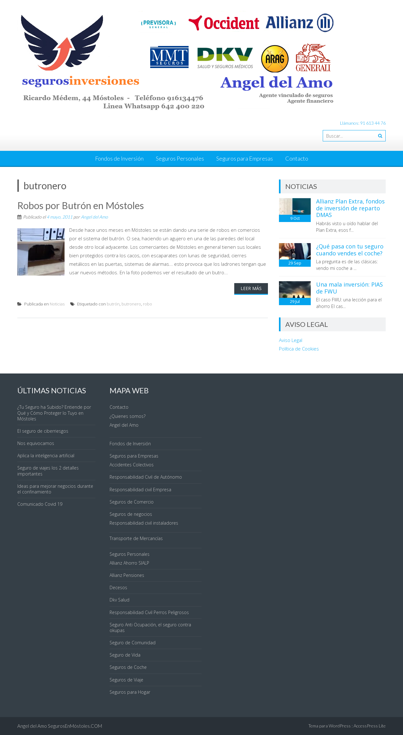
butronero (131, 304)
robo (147, 304)
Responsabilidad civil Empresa (140, 490)
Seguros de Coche (128, 667)
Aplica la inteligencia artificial (45, 456)
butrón (113, 304)
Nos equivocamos (35, 443)
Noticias (57, 304)
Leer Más (251, 288)
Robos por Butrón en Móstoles (80, 205)
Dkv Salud (119, 600)
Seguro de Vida (125, 655)
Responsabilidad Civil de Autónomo (146, 477)
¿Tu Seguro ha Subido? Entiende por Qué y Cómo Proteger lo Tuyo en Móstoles (54, 412)
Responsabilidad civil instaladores (144, 523)
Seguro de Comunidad (133, 643)
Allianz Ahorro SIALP (129, 563)
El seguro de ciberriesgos (42, 431)
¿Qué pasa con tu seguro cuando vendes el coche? (349, 249)
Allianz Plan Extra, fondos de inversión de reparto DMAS (350, 208)
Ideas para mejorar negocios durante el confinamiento (55, 489)
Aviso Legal (290, 340)
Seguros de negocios (131, 514)
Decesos (118, 587)
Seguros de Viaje (126, 680)
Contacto (296, 158)
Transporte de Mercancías (136, 538)
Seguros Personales (180, 158)
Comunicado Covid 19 (39, 504)
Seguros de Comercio (132, 502)
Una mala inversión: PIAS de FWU (349, 288)
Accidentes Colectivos (132, 465)
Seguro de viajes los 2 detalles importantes (48, 470)
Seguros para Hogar (130, 692)
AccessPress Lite (370, 725)
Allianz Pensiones (127, 575)
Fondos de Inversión (119, 158)
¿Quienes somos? (127, 416)
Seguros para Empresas (244, 158)
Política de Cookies (299, 348)
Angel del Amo (94, 216)
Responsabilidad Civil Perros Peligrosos (149, 612)
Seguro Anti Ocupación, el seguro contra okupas (150, 627)
